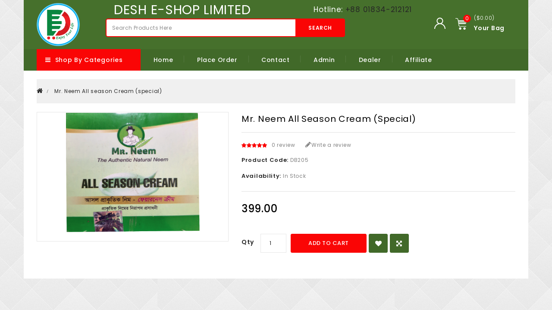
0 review (283, 145)
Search (320, 27)
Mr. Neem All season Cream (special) (108, 91)
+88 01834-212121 (378, 9)
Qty (248, 242)
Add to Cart (328, 243)
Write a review (328, 145)
